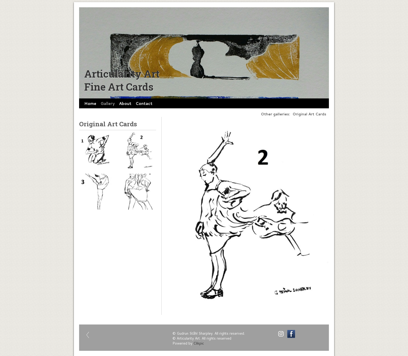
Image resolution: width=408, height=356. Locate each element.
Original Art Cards (309, 113)
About (125, 103)
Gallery (107, 103)
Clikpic (198, 343)
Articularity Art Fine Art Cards (122, 80)
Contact (144, 103)
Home (90, 103)
